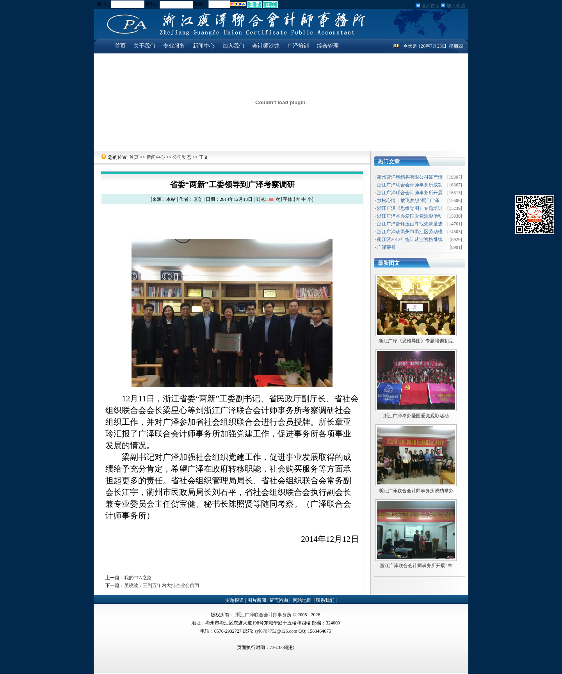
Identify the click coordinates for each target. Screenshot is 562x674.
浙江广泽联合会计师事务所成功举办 (416, 490)
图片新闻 (257, 600)
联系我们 (326, 600)
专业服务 (174, 46)
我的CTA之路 (138, 577)
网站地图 (302, 600)
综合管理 (328, 46)
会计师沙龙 (265, 46)
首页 (120, 46)
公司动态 (182, 157)
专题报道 (235, 600)
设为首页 (430, 6)
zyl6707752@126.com (275, 631)
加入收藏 (455, 6)
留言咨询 (279, 600)
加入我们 (233, 46)
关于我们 (144, 46)
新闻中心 (204, 46)
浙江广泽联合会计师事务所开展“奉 (416, 565)
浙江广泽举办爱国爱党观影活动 (416, 416)
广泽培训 (298, 46)
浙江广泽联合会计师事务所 (263, 614)
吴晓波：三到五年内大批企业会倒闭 (161, 585)
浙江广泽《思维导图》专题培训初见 (416, 341)
